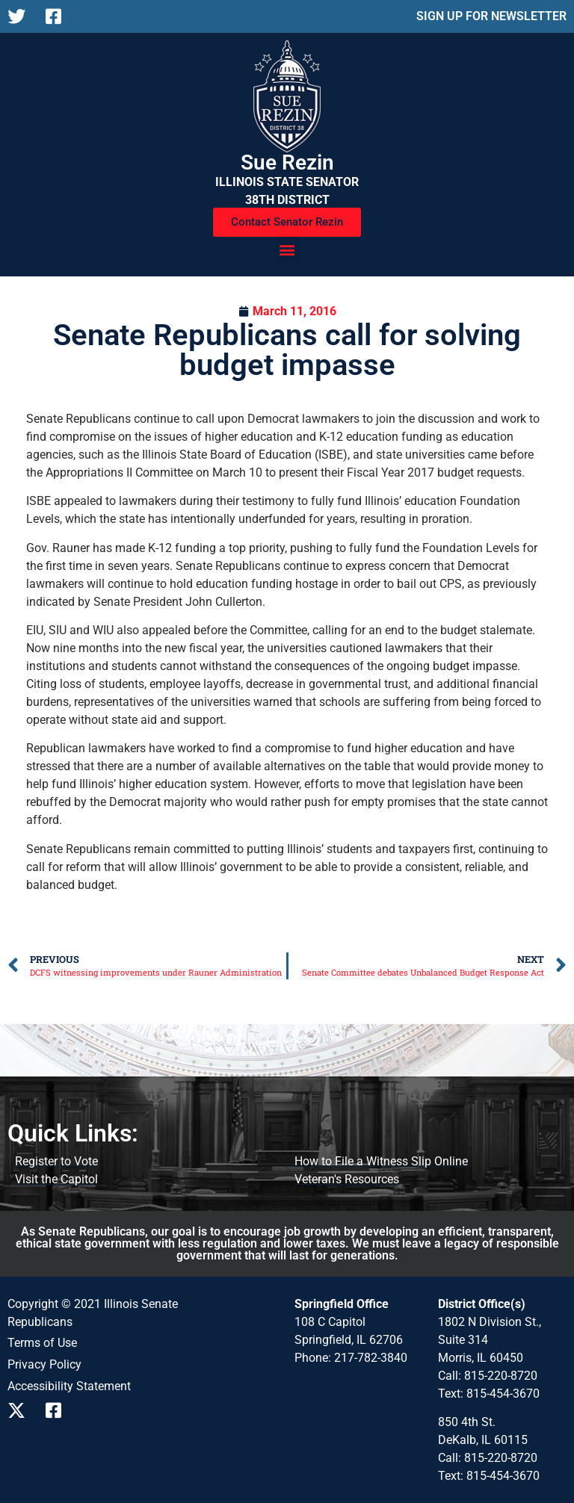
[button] (287, 249)
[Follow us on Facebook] (59, 16)
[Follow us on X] (20, 16)
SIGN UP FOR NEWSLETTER (491, 16)
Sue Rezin (287, 162)
